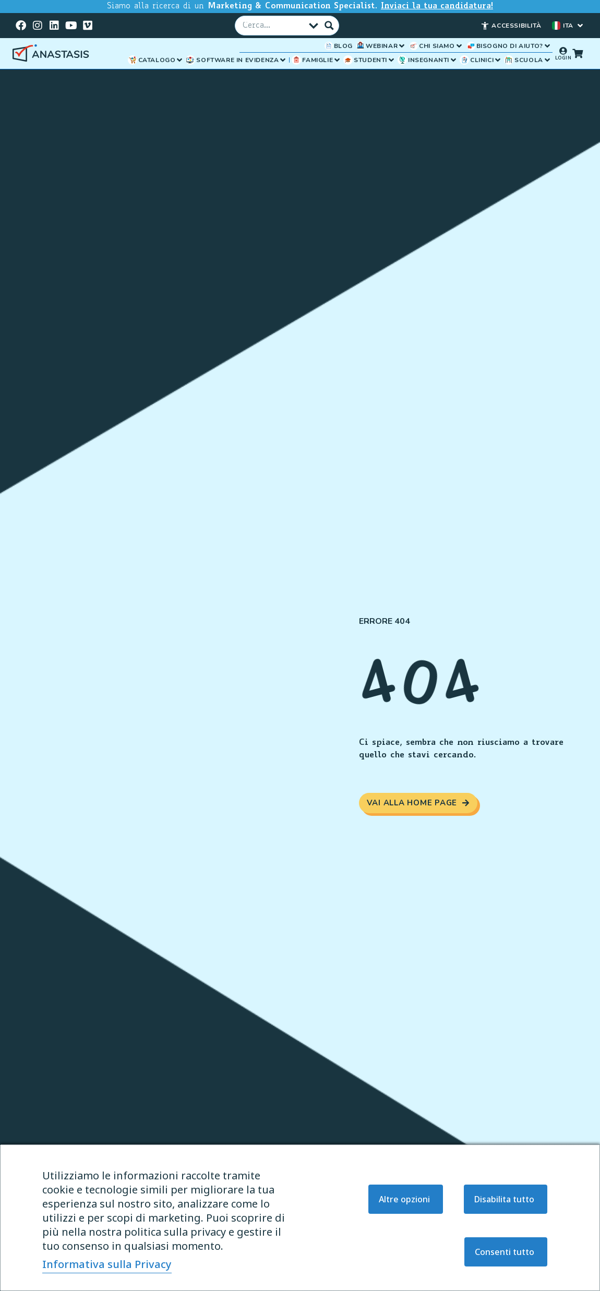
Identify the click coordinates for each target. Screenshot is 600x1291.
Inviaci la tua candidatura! (437, 6)
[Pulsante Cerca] (329, 25)
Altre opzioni (404, 1199)
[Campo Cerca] (274, 25)
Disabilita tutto (504, 1199)
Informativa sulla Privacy (107, 1264)
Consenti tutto (504, 1252)
